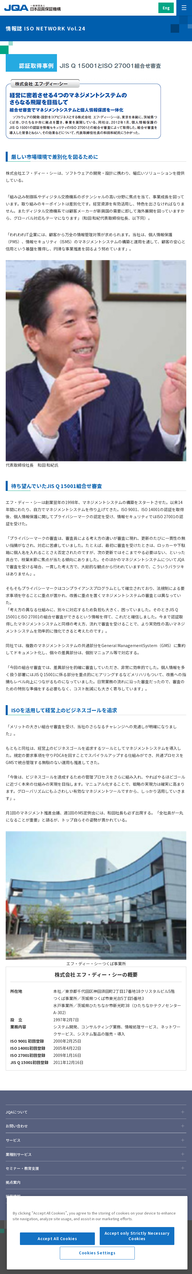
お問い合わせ (96, 1126)
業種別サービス (96, 1154)
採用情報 (13, 1196)
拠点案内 (13, 1182)
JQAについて (96, 1112)
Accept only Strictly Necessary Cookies (137, 1257)
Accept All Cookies (57, 1260)
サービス (96, 1140)
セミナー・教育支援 (96, 1168)
